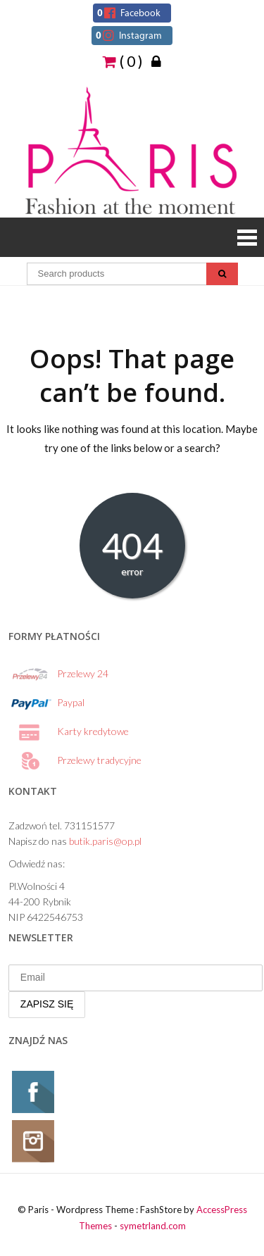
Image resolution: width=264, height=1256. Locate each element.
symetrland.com (153, 1225)
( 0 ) (122, 60)
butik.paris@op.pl (105, 841)
